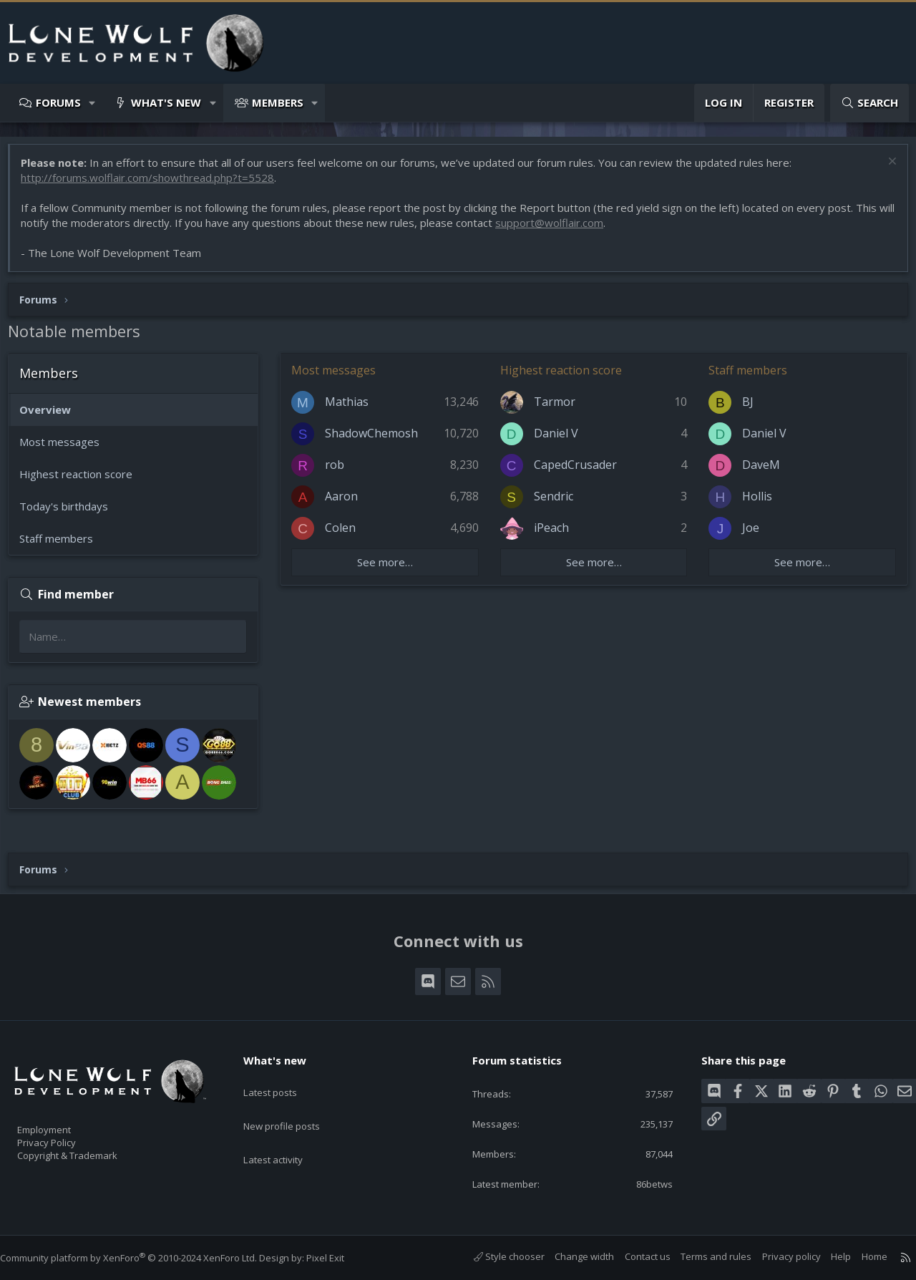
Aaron (348, 503)
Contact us (633, 1257)
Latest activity (285, 1134)
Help (827, 1257)
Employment (62, 1120)
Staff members (63, 545)
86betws (643, 1183)
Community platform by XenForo (142, 1257)
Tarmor (557, 409)
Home (860, 1257)
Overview (52, 416)
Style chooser (494, 1257)
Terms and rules (701, 1257)
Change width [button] (570, 1257)
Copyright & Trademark (89, 1150)
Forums (58, 102)
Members (277, 102)
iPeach (553, 535)
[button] (92, 103)
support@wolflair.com (574, 230)
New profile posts (295, 1106)
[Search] (869, 103)
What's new (166, 102)
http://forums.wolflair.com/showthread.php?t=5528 (154, 185)
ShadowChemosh (378, 440)
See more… (390, 569)
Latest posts (282, 1078)
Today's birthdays (70, 513)
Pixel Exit (340, 1257)
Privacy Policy (65, 1135)
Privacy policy (777, 1257)
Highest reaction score (83, 481)
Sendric (555, 503)
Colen (347, 535)
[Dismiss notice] (883, 170)
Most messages (66, 449)
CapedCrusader (577, 472)
